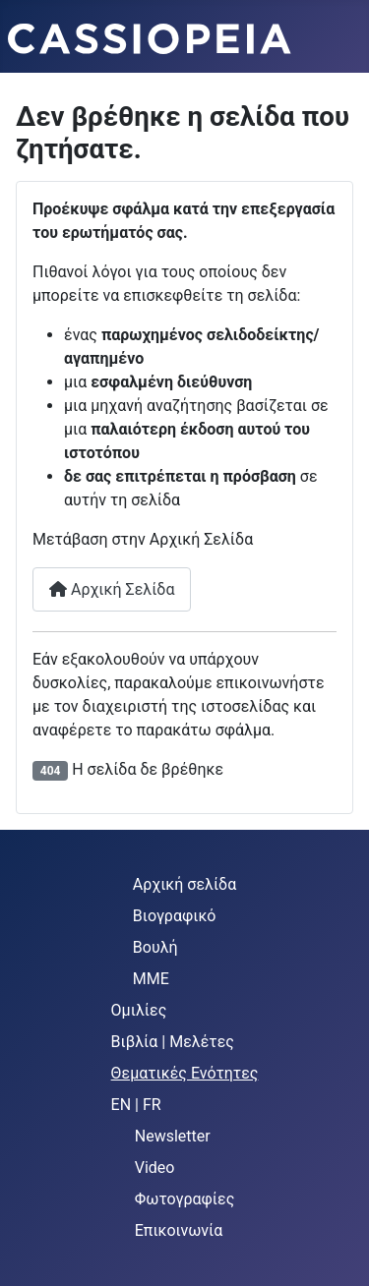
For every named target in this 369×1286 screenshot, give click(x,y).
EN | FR (136, 1104)
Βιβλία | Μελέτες (172, 1041)
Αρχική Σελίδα (111, 589)
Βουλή (155, 947)
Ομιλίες (139, 1010)
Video (155, 1167)
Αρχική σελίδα (184, 884)
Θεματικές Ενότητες (185, 1073)
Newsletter (173, 1136)
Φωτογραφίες (185, 1199)
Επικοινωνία (179, 1230)
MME (151, 978)
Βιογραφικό (174, 915)
